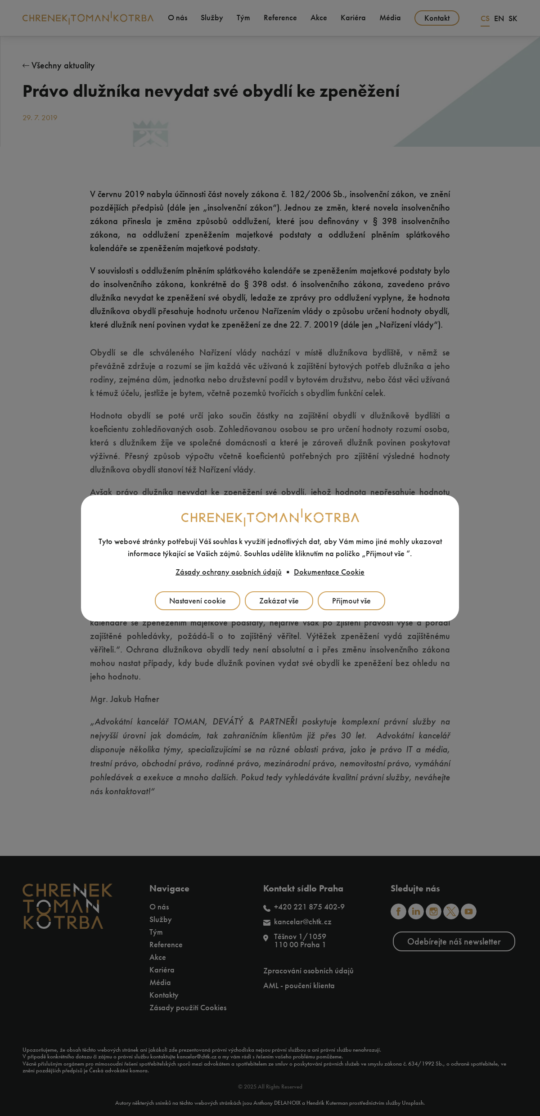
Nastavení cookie (197, 601)
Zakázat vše (279, 601)
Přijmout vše (351, 601)
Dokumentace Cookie (329, 572)
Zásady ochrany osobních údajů (229, 572)
